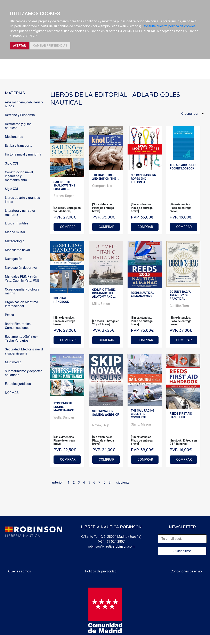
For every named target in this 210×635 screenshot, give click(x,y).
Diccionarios (14, 137)
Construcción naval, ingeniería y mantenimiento (19, 176)
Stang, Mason (141, 424)
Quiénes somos (19, 571)
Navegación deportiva (21, 268)
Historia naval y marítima (23, 154)
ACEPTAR (19, 45)
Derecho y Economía (20, 115)
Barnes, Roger (64, 196)
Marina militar (15, 232)
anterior (57, 482)
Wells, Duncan (64, 417)
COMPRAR (68, 227)
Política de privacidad (100, 571)
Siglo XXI (11, 163)
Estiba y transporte (18, 146)
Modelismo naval (17, 250)
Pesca (9, 315)
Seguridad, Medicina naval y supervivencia (24, 351)
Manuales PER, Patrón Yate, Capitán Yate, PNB (22, 278)
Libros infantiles (16, 223)
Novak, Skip (100, 425)
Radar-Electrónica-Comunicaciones (18, 326)
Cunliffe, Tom (179, 306)
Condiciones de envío (186, 571)
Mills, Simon (101, 304)
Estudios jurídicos (18, 384)
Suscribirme (182, 551)
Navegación (13, 259)
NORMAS (11, 393)
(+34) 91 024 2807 (111, 541)
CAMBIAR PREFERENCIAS (50, 45)
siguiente (123, 482)
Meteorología (14, 241)
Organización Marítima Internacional (21, 304)
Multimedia (13, 362)
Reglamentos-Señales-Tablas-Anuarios (21, 338)
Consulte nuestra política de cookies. (169, 26)
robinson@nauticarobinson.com (111, 546)
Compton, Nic (102, 186)
